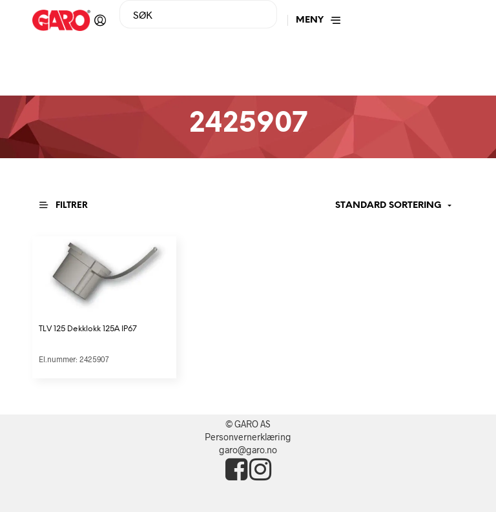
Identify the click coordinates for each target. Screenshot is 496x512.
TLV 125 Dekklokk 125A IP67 (88, 329)
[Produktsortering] (374, 206)
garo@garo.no (248, 450)
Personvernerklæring (248, 437)
